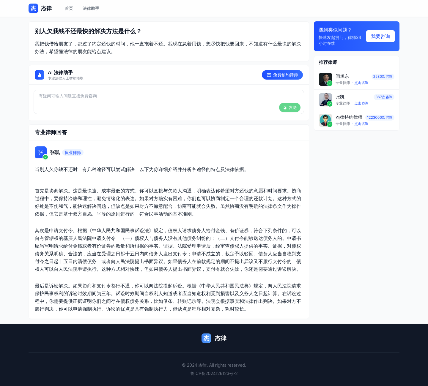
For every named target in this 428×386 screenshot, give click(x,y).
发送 (290, 107)
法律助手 (91, 8)
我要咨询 (380, 36)
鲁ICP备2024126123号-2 (214, 373)
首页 (69, 8)
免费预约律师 (282, 74)
